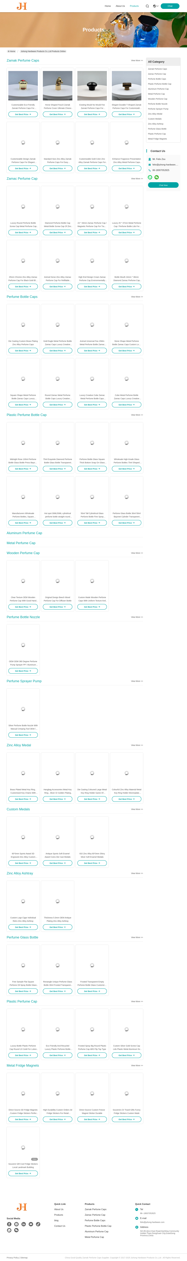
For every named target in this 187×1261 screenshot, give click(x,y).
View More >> (137, 60)
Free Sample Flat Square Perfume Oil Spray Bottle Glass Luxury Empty (23, 985)
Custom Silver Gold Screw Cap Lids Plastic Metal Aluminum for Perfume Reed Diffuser (126, 1049)
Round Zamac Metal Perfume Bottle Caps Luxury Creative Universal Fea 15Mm (57, 398)
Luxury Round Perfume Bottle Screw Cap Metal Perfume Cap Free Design (23, 226)
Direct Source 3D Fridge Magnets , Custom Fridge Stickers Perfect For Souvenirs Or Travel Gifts (23, 1113)
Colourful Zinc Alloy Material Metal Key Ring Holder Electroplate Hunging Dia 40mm (126, 792)
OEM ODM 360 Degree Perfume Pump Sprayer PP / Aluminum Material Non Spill (23, 664)
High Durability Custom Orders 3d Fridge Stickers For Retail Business (57, 1113)
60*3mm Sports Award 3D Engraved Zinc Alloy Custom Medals (23, 856)
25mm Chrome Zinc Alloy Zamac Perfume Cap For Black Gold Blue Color (23, 280)
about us (120, 6)
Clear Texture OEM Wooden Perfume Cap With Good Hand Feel (23, 600)
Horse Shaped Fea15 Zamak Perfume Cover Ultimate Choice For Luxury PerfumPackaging (57, 108)
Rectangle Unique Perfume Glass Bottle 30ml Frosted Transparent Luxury (57, 985)
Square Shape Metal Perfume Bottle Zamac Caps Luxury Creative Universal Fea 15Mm (23, 398)
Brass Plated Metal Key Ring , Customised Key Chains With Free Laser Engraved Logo (23, 792)
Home (108, 6)
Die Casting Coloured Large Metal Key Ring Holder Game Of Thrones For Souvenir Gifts (92, 792)
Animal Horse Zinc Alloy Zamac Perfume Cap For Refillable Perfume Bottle (57, 280)
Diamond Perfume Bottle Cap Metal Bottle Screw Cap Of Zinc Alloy (57, 226)
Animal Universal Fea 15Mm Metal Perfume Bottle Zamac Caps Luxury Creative (92, 344)
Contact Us (59, 1226)
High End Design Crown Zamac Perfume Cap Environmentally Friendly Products (92, 280)
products (134, 6)
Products (58, 1215)
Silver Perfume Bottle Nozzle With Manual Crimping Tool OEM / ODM (23, 728)
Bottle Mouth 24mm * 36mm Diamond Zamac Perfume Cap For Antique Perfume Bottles (126, 280)
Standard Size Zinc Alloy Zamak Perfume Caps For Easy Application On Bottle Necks (57, 162)
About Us (58, 1209)
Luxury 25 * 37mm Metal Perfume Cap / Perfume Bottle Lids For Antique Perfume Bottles (126, 226)
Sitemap (24, 1258)
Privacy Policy (13, 1258)
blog (56, 1220)
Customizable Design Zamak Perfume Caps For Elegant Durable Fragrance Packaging (23, 162)
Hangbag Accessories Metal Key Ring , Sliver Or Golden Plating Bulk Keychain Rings (58, 792)
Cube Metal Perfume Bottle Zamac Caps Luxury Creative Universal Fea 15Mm (126, 398)
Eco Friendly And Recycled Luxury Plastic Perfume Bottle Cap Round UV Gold (57, 1049)
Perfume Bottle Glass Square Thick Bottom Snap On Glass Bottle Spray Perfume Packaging (92, 462)
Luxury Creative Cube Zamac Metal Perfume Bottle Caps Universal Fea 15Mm (92, 398)
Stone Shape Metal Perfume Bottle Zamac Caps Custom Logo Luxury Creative (126, 344)
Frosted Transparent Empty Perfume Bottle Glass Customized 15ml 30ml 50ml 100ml (92, 985)
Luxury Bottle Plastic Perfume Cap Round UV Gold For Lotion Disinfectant (23, 1049)
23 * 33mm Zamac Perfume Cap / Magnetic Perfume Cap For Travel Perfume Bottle (92, 226)
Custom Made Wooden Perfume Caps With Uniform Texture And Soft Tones (92, 600)
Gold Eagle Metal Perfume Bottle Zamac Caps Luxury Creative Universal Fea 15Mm (57, 344)
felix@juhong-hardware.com (166, 164)
